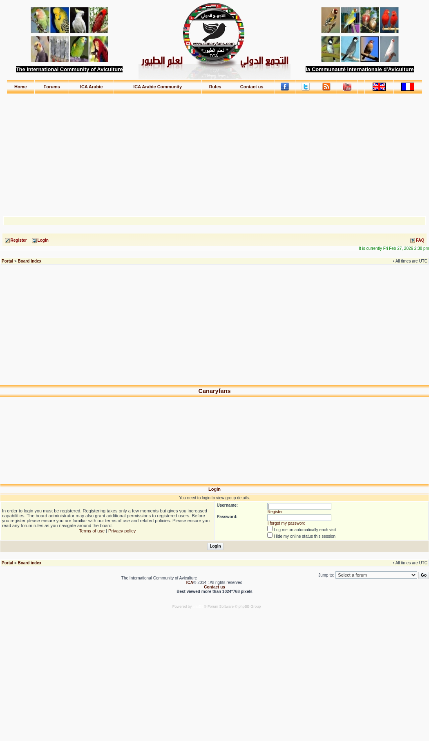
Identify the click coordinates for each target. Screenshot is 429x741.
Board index (29, 261)
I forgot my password (287, 523)
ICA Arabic (91, 86)
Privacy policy (122, 530)
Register (275, 512)
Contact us (252, 86)
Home (20, 86)
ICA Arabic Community (157, 86)
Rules (215, 86)
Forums (52, 86)
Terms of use (92, 530)
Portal (7, 261)
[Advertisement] (214, 151)
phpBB (198, 606)
